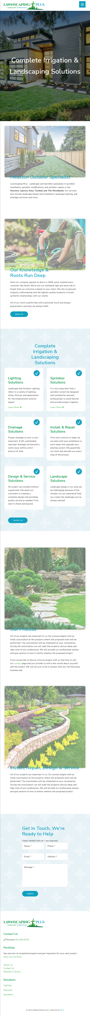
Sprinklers (8, 994)
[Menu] (82, 4)
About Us (19, 314)
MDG (62, 1010)
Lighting (7, 985)
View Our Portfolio (13, 956)
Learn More (15, 407)
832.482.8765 (22, 939)
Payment (8, 990)
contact (17, 663)
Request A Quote (12, 971)
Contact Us (18, 520)
